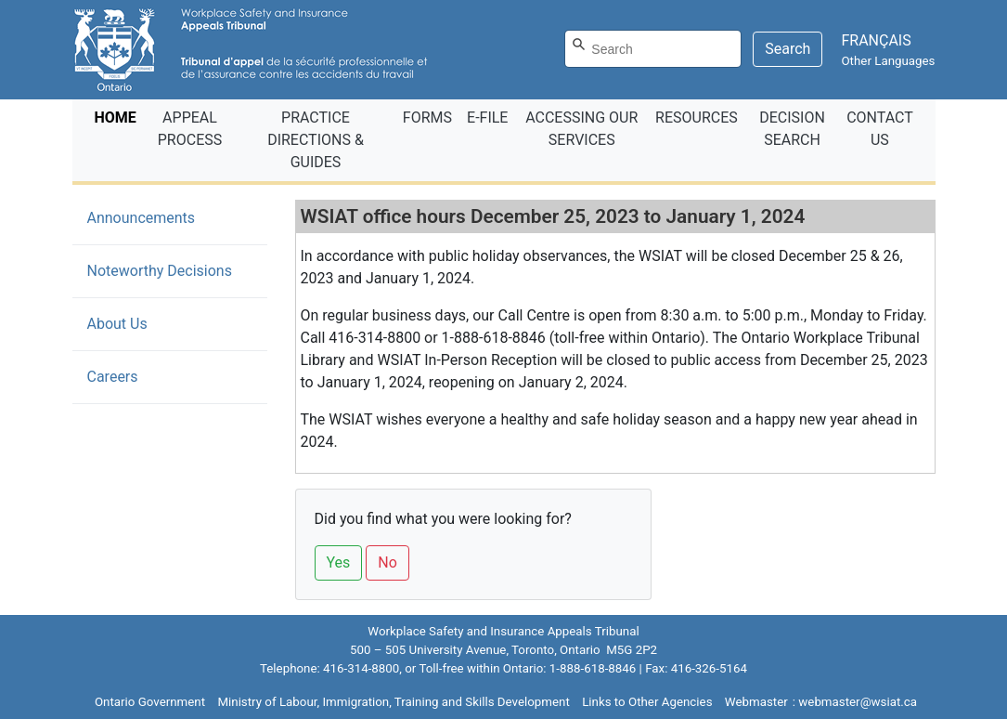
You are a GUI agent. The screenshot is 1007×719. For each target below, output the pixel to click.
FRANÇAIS (875, 40)
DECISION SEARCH (792, 129)
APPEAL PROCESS (190, 129)
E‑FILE (487, 117)
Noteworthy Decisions (159, 271)
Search (787, 49)
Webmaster (756, 702)
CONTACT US (879, 129)
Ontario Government (150, 702)
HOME (119, 116)
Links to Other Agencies (647, 702)
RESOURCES (696, 117)
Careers (112, 377)
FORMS (427, 117)
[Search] (653, 49)
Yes (339, 562)
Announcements (169, 216)
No (387, 562)
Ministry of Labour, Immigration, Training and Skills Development (393, 702)
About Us (117, 324)
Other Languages (888, 61)
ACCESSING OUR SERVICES (581, 129)
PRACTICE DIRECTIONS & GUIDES (315, 140)
